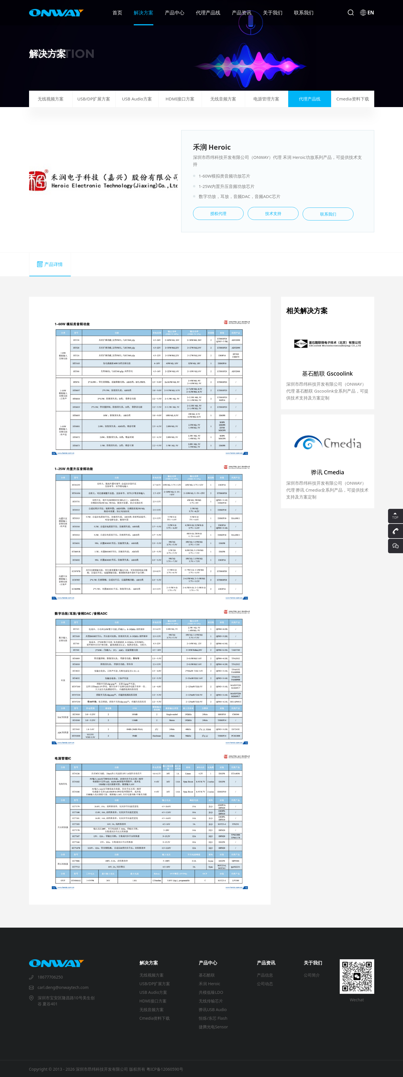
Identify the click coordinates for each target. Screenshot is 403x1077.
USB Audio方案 (137, 98)
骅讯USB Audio (213, 1008)
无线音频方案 (223, 98)
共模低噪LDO (211, 991)
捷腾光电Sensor (213, 1026)
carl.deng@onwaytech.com (63, 986)
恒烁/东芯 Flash (213, 1017)
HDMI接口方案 (180, 98)
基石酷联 (207, 974)
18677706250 (50, 976)
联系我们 (304, 12)
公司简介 (312, 974)
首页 (117, 12)
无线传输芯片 (211, 1000)
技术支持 (264, 213)
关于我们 (272, 12)
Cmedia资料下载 (352, 98)
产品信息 (265, 974)
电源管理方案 (266, 98)
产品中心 (174, 12)
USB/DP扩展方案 (93, 98)
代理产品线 (208, 12)
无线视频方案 (51, 98)
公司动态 (265, 982)
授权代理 (215, 213)
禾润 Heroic (209, 982)
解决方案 (143, 12)
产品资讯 (241, 12)
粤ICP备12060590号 (164, 1068)
